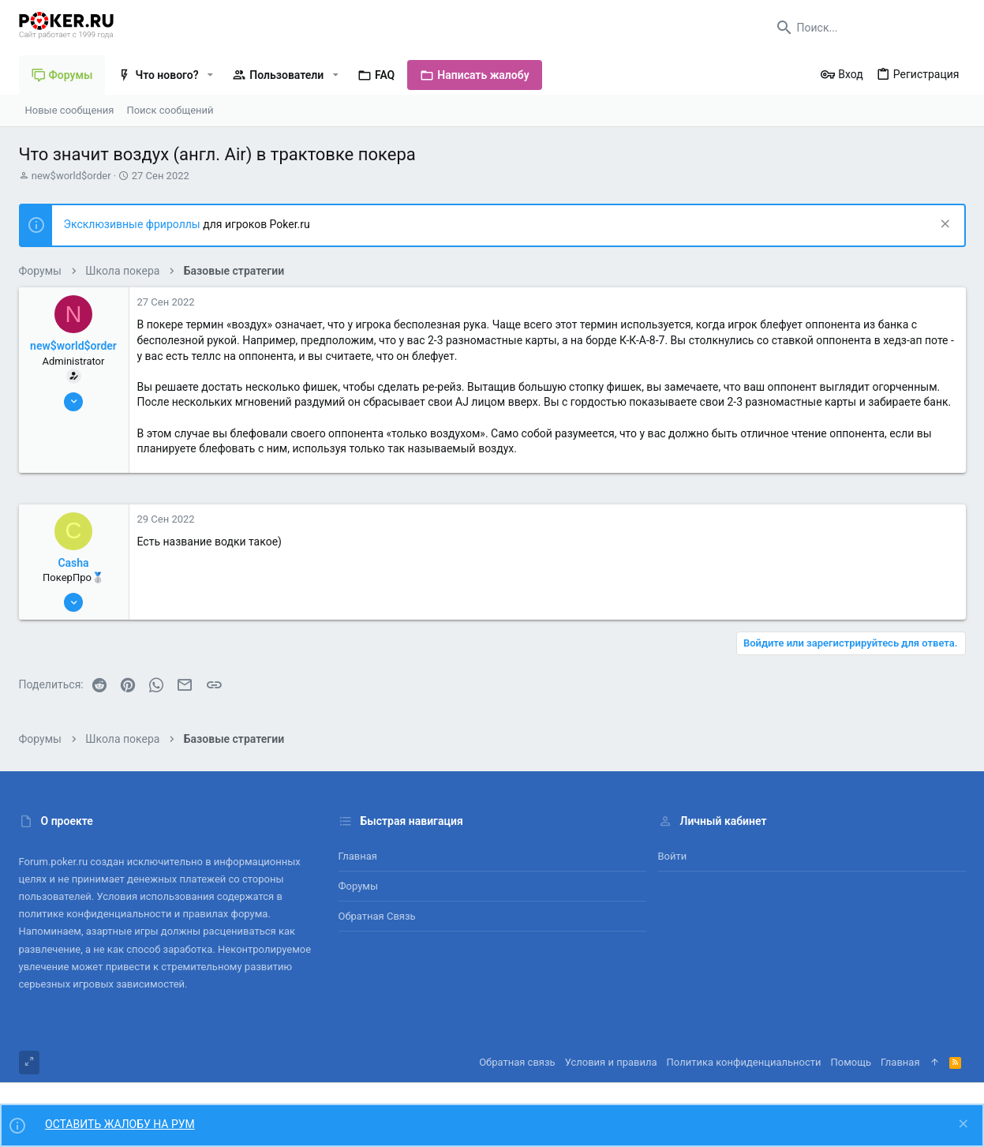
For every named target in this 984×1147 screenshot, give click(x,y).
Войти (672, 856)
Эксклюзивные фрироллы (134, 224)
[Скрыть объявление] (943, 225)
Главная (358, 856)
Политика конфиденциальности (744, 1062)
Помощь (851, 1062)
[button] (210, 75)
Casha (73, 563)
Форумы (359, 886)
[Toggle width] (29, 1062)
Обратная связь (377, 916)
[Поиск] (867, 27)
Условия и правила (611, 1062)
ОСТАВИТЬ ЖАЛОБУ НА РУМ (120, 1124)
